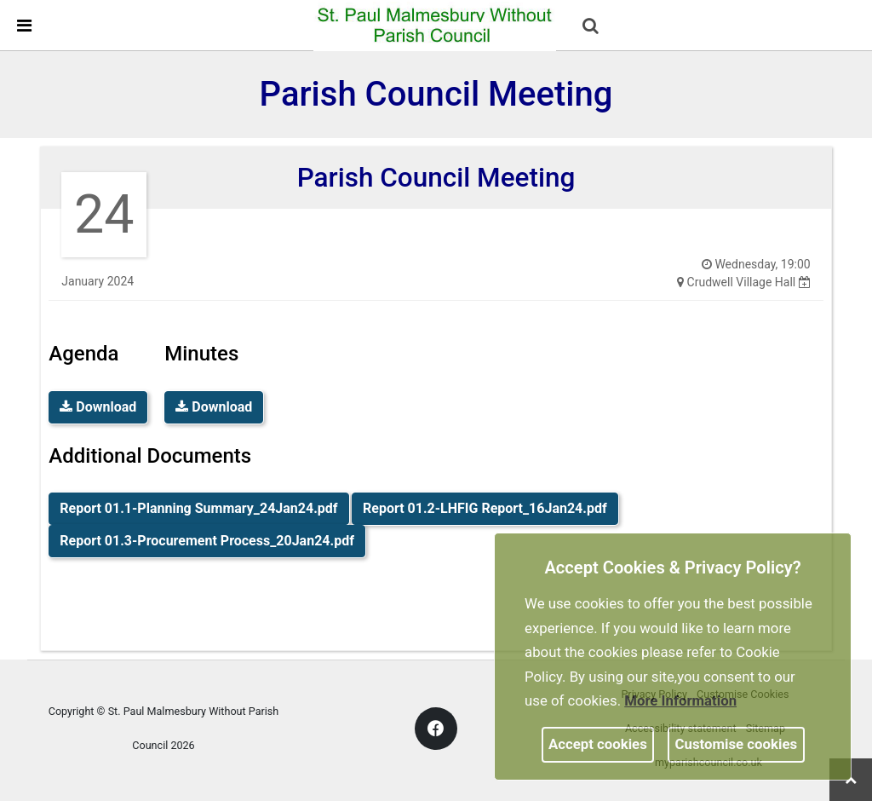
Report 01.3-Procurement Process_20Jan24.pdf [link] (207, 541)
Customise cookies (736, 743)
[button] (591, 27)
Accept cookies (597, 743)
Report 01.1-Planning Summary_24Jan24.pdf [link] (198, 508)
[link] (434, 25)
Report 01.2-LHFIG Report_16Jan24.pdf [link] (485, 508)
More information (680, 700)
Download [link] (98, 407)
